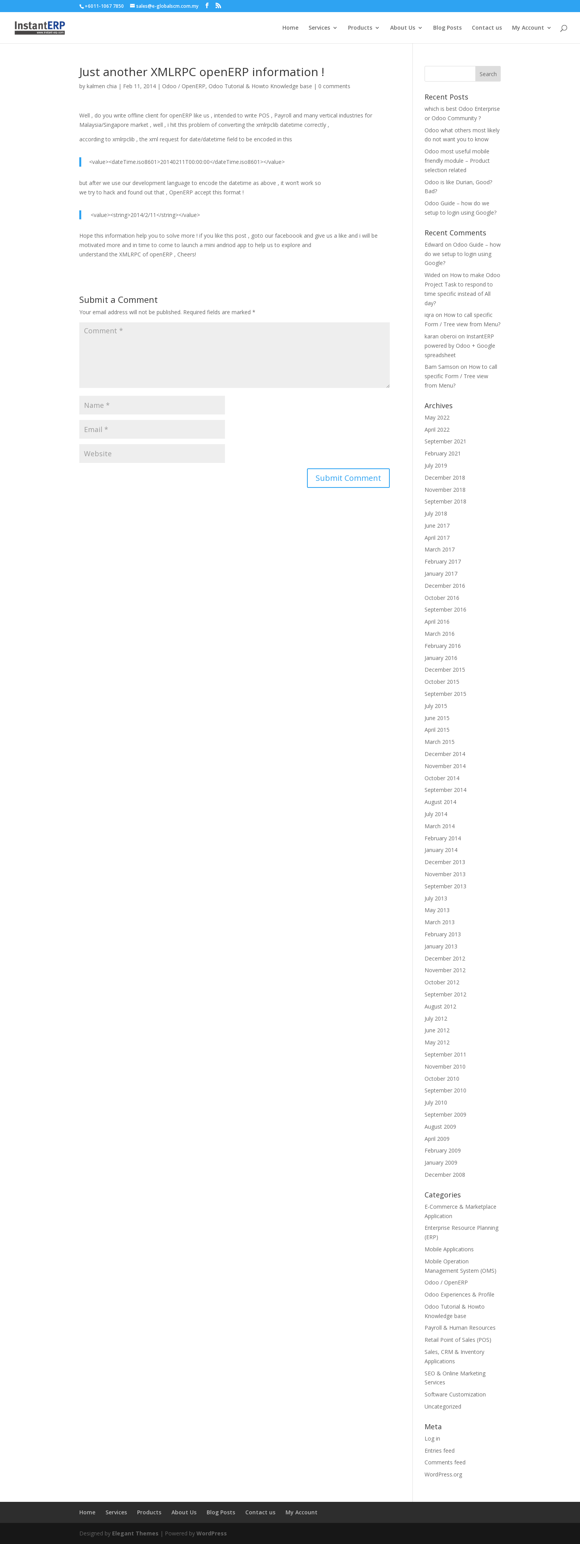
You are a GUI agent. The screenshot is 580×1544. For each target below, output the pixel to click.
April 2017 (437, 537)
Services (319, 28)
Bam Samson (442, 366)
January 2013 (441, 946)
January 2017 (441, 573)
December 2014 (445, 754)
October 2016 (442, 597)
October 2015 (442, 681)
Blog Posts (447, 28)
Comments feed (445, 1462)
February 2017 (443, 561)
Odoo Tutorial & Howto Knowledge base (260, 86)
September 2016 (445, 609)
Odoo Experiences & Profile (459, 1294)
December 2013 (445, 862)
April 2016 (437, 621)
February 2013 (443, 934)
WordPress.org (443, 1474)
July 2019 (436, 465)
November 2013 (445, 874)
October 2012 (442, 982)
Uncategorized (443, 1406)
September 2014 (445, 789)
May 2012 (437, 1042)
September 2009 (445, 1114)
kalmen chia (102, 86)
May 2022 (437, 417)
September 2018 (445, 501)
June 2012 (437, 1030)
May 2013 (437, 910)
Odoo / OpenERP (183, 86)
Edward (434, 244)
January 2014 (441, 850)
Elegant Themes (135, 1533)
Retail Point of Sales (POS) (458, 1339)
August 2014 (440, 802)
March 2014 (440, 826)
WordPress (211, 1533)
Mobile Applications (449, 1249)
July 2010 (436, 1102)
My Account (528, 28)
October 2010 (442, 1078)
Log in (432, 1438)
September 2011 (445, 1054)
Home (290, 28)
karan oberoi (441, 336)
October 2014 (442, 778)
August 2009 (440, 1126)
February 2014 (443, 838)
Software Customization (455, 1394)
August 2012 (440, 1006)
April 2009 (437, 1138)
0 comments (334, 86)
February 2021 (443, 453)
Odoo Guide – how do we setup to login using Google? (463, 254)
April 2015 (437, 729)
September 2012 (445, 994)
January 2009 (441, 1162)
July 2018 (436, 513)
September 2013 (445, 886)
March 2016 (440, 633)
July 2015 (436, 706)
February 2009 (443, 1150)
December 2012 (445, 958)
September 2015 (445, 693)
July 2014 (436, 814)
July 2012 (436, 1018)
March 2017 (440, 549)
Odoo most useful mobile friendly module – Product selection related (457, 161)
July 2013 (436, 898)
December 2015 (445, 669)
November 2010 (445, 1066)
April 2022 (437, 429)
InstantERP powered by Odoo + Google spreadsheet (460, 346)
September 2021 (445, 441)
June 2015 (437, 718)
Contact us (487, 28)
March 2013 (440, 922)
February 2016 (443, 645)
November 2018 (445, 489)
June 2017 (437, 525)
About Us (402, 28)
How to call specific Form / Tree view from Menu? (461, 376)
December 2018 (445, 477)
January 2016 (441, 658)
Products (360, 28)
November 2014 (445, 766)
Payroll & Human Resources (460, 1327)
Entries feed (440, 1450)
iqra (429, 314)
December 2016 (445, 585)
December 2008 (445, 1174)
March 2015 (440, 741)
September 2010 (445, 1090)
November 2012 (445, 970)
